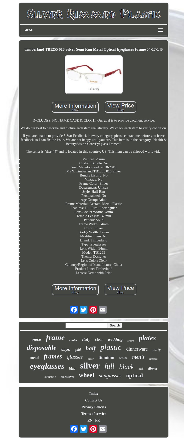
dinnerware (137, 349)
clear (99, 339)
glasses (75, 357)
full (109, 366)
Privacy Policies (93, 407)
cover (90, 358)
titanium (106, 357)
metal (34, 357)
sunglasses (110, 376)
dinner (152, 368)
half (91, 348)
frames (53, 356)
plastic (110, 347)
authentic (50, 377)
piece (36, 339)
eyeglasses (47, 366)
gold (78, 350)
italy (86, 339)
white (123, 358)
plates (147, 338)
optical (134, 375)
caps (65, 349)
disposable (42, 348)
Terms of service (93, 414)
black (126, 366)
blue (72, 368)
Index (93, 393)
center (73, 340)
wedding (115, 339)
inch (141, 368)
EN (89, 420)
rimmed (153, 358)
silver (90, 365)
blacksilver (67, 377)
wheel (86, 375)
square (130, 340)
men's (138, 357)
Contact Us (93, 400)
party (157, 349)
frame (55, 337)
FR (97, 420)
